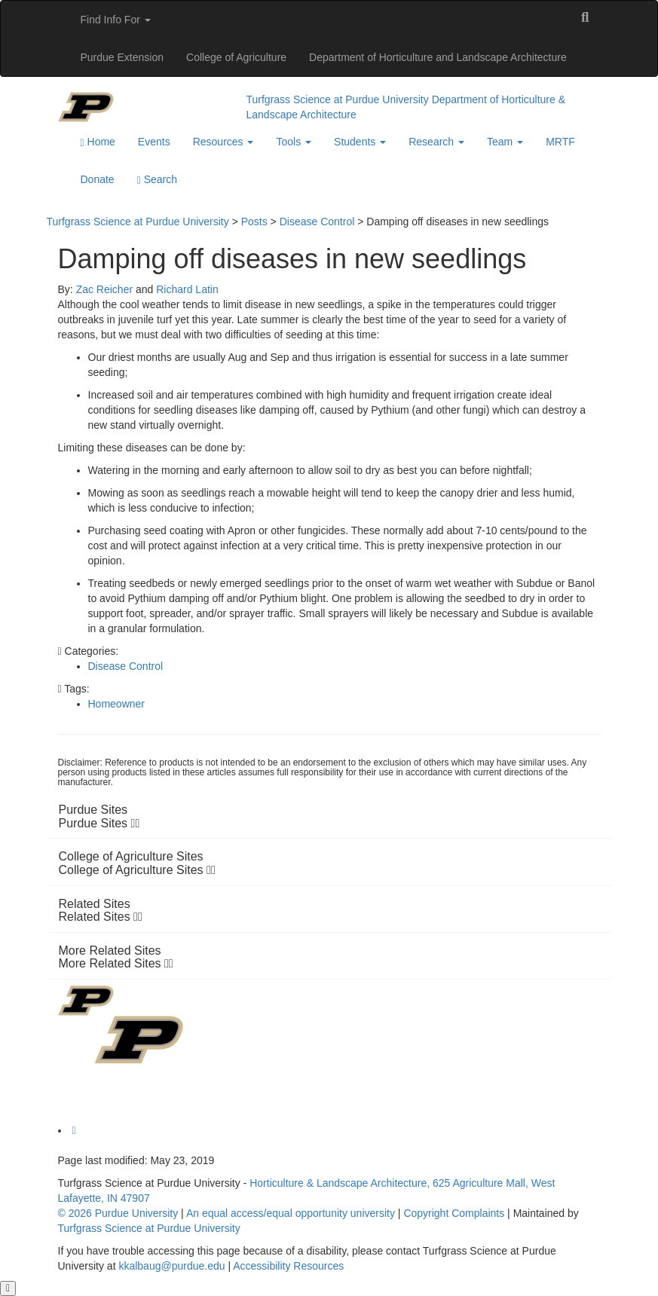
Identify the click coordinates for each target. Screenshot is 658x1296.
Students (360, 142)
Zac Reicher (104, 289)
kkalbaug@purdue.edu (171, 1266)
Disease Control (126, 666)
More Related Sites (116, 963)
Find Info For (116, 20)
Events (154, 142)
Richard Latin (187, 289)
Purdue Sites (99, 823)
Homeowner (116, 704)
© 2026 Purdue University (118, 1213)
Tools (293, 142)
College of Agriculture (236, 57)
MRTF (560, 142)
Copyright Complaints (453, 1213)
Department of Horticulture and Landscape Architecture (438, 57)
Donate (98, 179)
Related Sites (100, 916)
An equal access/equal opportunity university (290, 1213)
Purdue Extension (122, 57)
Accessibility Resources (288, 1266)
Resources (223, 142)
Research (436, 142)
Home (98, 142)
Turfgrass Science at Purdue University (337, 99)
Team (505, 142)
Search (157, 179)
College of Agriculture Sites (137, 869)
